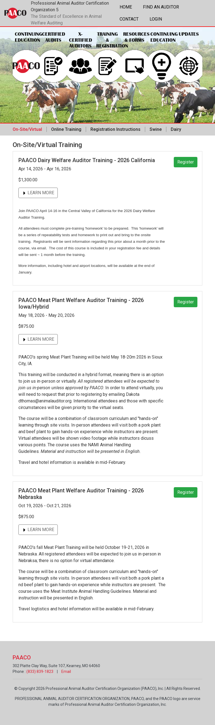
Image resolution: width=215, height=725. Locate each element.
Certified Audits (53, 37)
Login (156, 19)
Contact (129, 19)
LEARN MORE (38, 192)
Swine (156, 129)
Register (185, 162)
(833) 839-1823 (39, 671)
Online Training (66, 129)
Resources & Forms (135, 37)
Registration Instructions (115, 129)
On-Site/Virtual (27, 129)
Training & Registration (108, 40)
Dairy (176, 129)
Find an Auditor (161, 7)
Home (126, 7)
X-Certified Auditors (80, 40)
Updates (189, 34)
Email (66, 671)
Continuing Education (27, 37)
